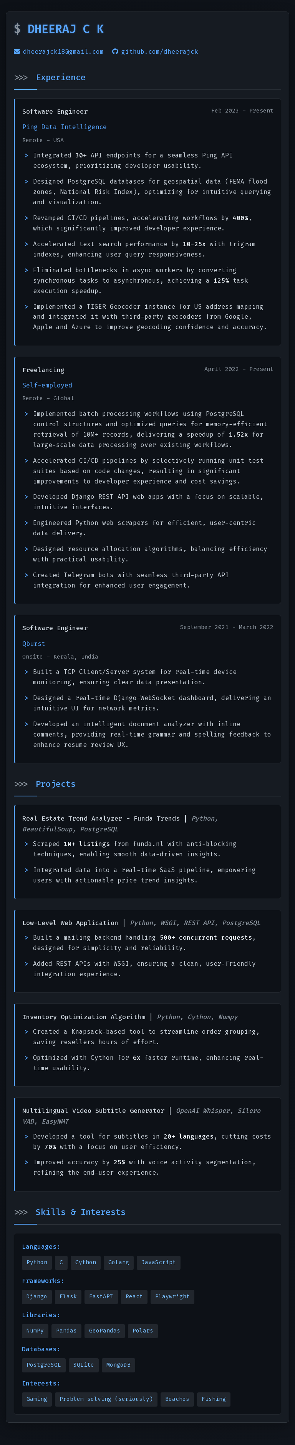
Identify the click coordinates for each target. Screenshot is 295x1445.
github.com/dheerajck (155, 52)
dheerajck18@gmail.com (59, 52)
